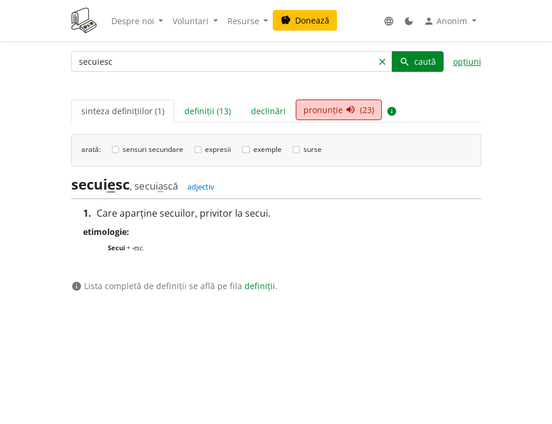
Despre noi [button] (134, 20)
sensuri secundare (153, 149)
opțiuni (467, 61)
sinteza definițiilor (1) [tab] (122, 111)
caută (417, 61)
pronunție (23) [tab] (338, 109)
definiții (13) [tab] (207, 111)
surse (312, 149)
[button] (389, 21)
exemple (267, 149)
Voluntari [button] (192, 20)
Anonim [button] (447, 21)
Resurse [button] (244, 20)
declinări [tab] (268, 111)
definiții (259, 286)
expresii (218, 149)
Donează (304, 20)
